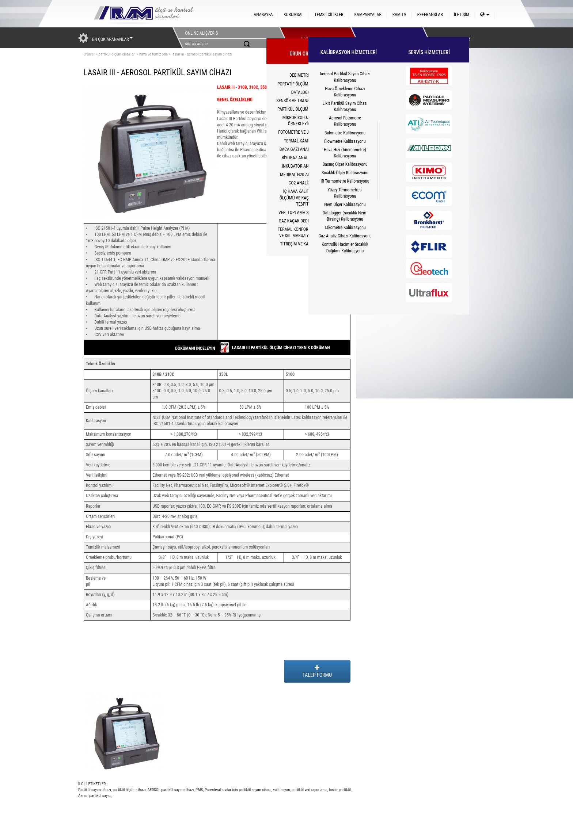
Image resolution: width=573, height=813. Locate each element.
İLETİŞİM (461, 14)
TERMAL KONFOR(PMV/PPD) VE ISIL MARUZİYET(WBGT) (303, 232)
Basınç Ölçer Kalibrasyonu (344, 164)
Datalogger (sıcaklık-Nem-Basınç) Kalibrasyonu (345, 216)
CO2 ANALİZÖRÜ (302, 183)
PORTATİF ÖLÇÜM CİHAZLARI (303, 84)
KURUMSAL (293, 14)
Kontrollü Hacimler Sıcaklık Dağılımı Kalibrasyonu (345, 247)
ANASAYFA (263, 14)
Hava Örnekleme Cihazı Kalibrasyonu (345, 92)
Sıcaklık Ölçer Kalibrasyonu (345, 172)
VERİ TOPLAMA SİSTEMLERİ (302, 212)
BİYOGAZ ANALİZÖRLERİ (303, 157)
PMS (199, 789)
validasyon (281, 789)
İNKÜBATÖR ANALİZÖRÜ (303, 166)
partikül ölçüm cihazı (129, 789)
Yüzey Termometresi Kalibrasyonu (345, 193)
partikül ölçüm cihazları (116, 54)
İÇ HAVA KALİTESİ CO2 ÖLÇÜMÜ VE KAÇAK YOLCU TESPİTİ (303, 197)
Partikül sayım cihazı (94, 789)
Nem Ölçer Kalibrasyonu (344, 204)
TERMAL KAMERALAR (303, 141)
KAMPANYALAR (367, 14)
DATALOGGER (303, 92)
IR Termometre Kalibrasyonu (345, 181)
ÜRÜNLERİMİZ (313, 37)
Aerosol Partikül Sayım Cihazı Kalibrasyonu (344, 77)
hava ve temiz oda (153, 54)
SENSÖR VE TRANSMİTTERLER (302, 100)
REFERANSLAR (430, 14)
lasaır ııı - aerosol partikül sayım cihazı (201, 54)
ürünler (89, 54)
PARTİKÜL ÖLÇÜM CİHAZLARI (303, 109)
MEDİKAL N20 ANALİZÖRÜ (303, 174)
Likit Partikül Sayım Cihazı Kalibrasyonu (345, 106)
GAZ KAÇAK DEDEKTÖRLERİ (303, 221)
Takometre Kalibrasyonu (345, 227)
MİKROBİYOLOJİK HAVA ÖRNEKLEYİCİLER (303, 120)
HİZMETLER (384, 37)
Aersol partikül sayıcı (94, 795)
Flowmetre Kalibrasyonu (344, 141)
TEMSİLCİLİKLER (329, 14)
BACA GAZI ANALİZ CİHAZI (303, 149)
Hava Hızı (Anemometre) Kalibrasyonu (345, 153)
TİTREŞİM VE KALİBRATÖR (303, 244)
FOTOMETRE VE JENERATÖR (302, 132)
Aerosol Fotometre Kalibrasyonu (345, 121)
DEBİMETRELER (302, 75)
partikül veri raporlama (309, 789)
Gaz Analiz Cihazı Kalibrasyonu (345, 235)
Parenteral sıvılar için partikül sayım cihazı (237, 789)
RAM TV (399, 14)
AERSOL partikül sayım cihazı (170, 789)
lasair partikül (339, 789)
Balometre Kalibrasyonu (345, 133)
